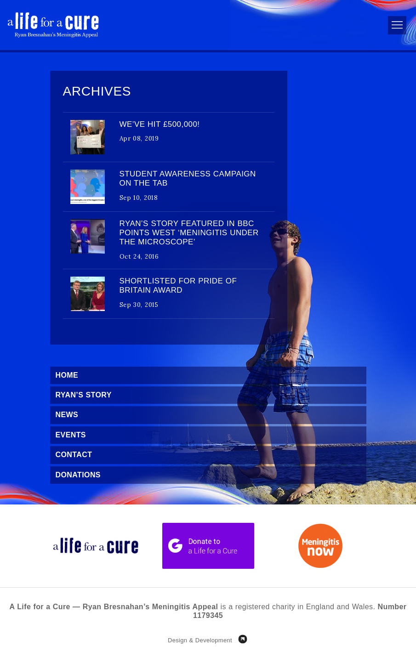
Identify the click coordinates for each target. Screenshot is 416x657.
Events (71, 435)
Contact (74, 455)
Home (67, 375)
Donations (78, 475)
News (67, 415)
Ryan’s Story (84, 395)
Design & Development (200, 640)
